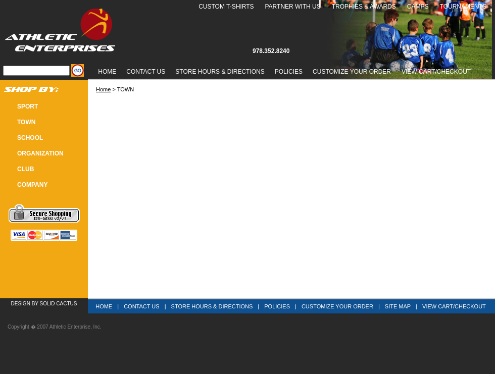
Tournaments (463, 6)
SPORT (27, 106)
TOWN (26, 122)
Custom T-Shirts (226, 6)
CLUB (25, 169)
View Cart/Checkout (454, 306)
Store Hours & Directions (219, 71)
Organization (40, 153)
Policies (289, 71)
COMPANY (32, 184)
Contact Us (145, 71)
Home (107, 71)
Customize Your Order (352, 71)
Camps (418, 6)
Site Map (398, 306)
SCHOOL (30, 137)
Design (20, 303)
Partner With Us (292, 6)
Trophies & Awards (364, 6)
